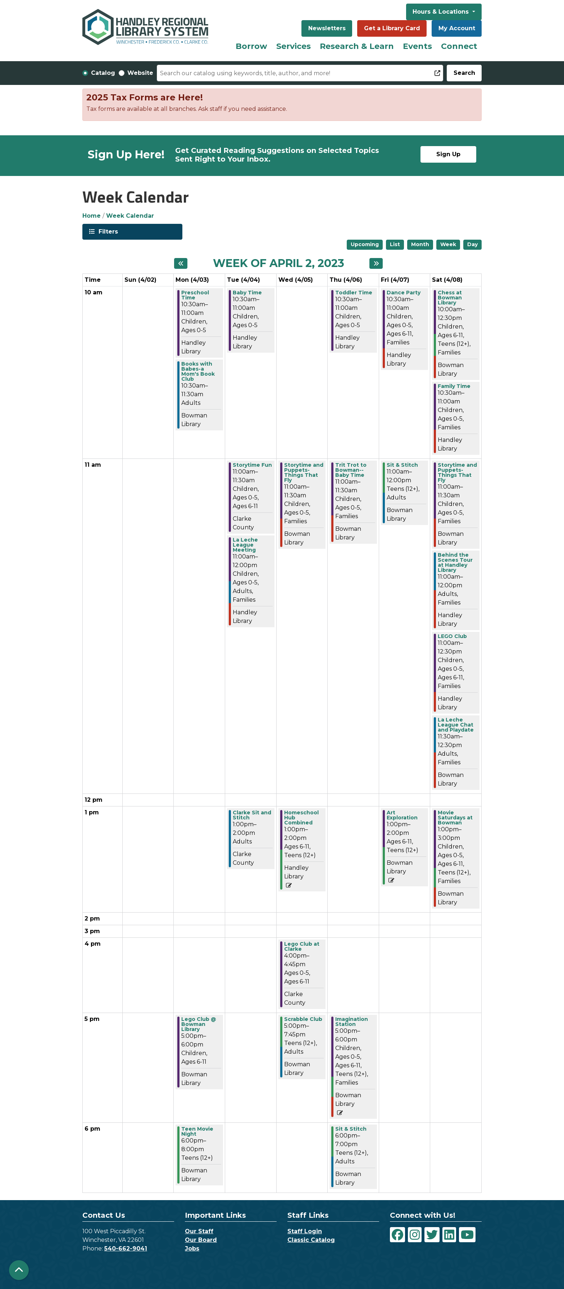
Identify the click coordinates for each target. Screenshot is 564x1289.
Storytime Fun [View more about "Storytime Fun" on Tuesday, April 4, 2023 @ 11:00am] (252, 464)
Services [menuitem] (293, 46)
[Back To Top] (19, 1270)
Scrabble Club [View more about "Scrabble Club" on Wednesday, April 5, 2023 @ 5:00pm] (303, 1019)
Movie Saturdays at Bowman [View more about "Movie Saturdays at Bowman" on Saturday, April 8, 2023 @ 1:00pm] (455, 817)
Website (140, 72)
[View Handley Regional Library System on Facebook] (397, 1234)
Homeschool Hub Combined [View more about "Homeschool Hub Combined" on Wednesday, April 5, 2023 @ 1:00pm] (301, 817)
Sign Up (448, 154)
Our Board (201, 1239)
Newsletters (327, 28)
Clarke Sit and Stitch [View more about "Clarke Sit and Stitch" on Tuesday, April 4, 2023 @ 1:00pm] (252, 815)
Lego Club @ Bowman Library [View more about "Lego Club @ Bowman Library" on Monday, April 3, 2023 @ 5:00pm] (198, 1024)
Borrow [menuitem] (251, 46)
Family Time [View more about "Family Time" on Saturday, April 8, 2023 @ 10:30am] (454, 386)
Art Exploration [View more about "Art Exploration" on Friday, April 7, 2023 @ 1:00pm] (402, 815)
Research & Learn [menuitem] (357, 46)
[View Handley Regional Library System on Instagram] (415, 1234)
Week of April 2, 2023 (278, 263)
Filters (107, 231)
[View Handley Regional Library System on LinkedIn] (449, 1234)
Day (472, 244)
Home (91, 215)
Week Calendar (130, 215)
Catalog (103, 72)
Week (448, 244)
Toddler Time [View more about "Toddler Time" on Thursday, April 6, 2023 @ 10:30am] (353, 292)
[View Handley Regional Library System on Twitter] (432, 1234)
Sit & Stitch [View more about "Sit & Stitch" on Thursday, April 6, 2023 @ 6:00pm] (351, 1128)
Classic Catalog (311, 1239)
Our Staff (199, 1231)
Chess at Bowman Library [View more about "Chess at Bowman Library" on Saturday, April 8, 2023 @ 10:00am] (450, 297)
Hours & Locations (441, 11)
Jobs (192, 1248)
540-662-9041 (125, 1248)
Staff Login (304, 1231)
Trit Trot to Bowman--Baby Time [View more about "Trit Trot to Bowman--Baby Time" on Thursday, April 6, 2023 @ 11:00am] (351, 470)
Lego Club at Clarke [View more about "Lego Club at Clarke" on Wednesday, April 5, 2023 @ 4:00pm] (301, 946)
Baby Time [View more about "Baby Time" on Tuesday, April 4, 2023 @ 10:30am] (247, 292)
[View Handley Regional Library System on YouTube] (467, 1234)
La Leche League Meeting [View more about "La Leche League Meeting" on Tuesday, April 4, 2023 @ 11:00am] (245, 544)
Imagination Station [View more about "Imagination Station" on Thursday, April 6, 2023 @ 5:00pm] (351, 1022)
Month (420, 244)
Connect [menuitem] (459, 46)
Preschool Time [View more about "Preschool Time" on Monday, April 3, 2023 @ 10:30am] (195, 295)
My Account (456, 28)
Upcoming (365, 244)
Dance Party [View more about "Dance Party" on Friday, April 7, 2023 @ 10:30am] (403, 292)
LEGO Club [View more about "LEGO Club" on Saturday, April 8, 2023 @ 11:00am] (452, 636)
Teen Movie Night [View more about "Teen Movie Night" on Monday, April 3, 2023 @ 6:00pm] (197, 1131)
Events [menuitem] (417, 46)
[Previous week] (180, 263)
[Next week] (376, 263)
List (395, 244)
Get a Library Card (392, 28)
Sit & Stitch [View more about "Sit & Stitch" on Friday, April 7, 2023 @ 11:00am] (402, 464)
